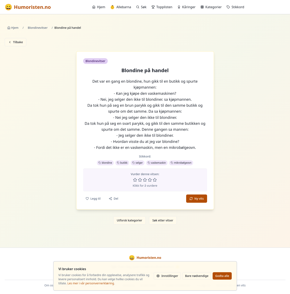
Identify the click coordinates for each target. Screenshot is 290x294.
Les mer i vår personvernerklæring (91, 283)
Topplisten (161, 7)
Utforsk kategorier (129, 220)
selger (137, 162)
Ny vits (196, 198)
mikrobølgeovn (181, 162)
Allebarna (120, 7)
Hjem (98, 7)
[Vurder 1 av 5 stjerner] (135, 180)
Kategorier (211, 7)
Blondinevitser (38, 28)
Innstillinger (167, 276)
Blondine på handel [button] (144, 70)
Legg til (93, 198)
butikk (122, 162)
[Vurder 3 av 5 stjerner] (145, 180)
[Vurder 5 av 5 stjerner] (155, 180)
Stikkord (235, 7)
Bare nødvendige (197, 276)
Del (113, 198)
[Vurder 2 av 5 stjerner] (140, 180)
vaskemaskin (157, 162)
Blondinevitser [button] (95, 61)
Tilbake (15, 42)
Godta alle (222, 276)
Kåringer (186, 7)
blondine (105, 162)
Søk (141, 7)
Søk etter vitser (162, 220)
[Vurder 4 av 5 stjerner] (150, 180)
